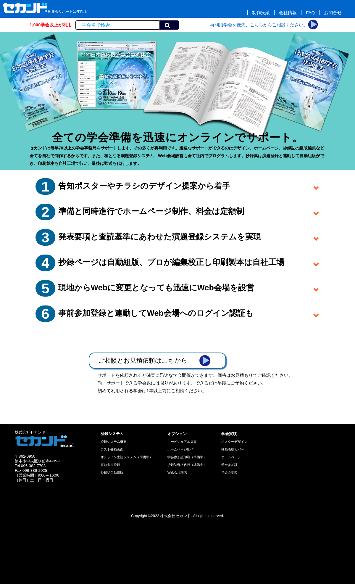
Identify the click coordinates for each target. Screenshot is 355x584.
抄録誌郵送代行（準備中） (186, 464)
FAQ (310, 12)
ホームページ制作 (180, 449)
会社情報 (288, 12)
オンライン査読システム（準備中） (127, 457)
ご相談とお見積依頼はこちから (154, 360)
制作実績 (261, 12)
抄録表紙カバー (232, 449)
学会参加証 (229, 464)
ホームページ (231, 457)
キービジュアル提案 (182, 441)
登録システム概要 (114, 441)
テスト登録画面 (112, 449)
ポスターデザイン (234, 441)
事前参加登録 (110, 464)
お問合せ (333, 12)
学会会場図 (229, 472)
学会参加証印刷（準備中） (186, 457)
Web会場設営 (177, 472)
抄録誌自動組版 (112, 472)
